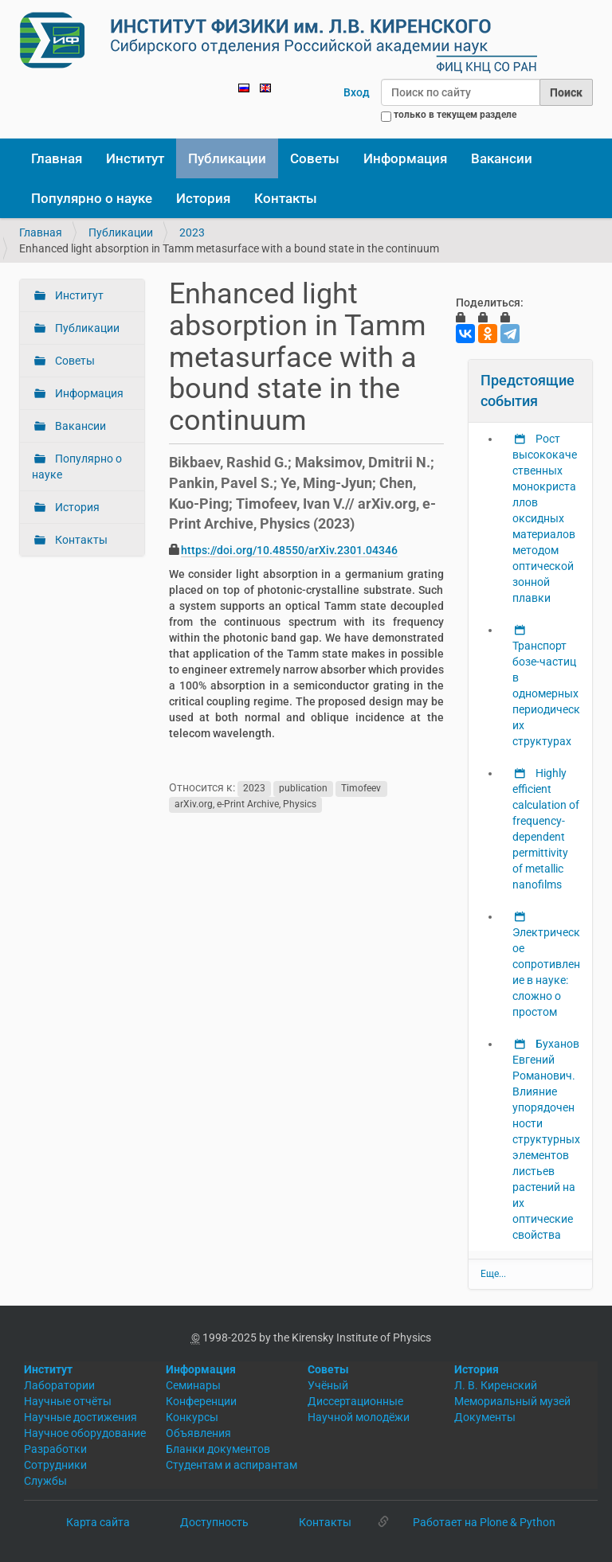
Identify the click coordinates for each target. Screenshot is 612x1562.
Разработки (55, 1449)
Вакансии (501, 158)
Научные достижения (80, 1417)
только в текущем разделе (455, 114)
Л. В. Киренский (495, 1385)
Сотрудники (55, 1465)
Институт (135, 158)
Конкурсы (192, 1417)
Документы (485, 1417)
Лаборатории (59, 1385)
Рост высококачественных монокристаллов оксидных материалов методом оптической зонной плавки (544, 518)
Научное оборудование (85, 1433)
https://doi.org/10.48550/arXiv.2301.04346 (289, 550)
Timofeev (361, 788)
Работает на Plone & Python (484, 1522)
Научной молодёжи (359, 1417)
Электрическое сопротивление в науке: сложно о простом (546, 972)
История (203, 198)
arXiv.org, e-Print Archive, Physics (245, 804)
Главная (56, 158)
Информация (405, 158)
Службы (45, 1480)
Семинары (193, 1385)
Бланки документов (218, 1449)
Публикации (227, 158)
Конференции (201, 1401)
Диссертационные (355, 1401)
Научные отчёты (68, 1401)
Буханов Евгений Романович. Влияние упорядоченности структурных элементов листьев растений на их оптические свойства (546, 1139)
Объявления (198, 1433)
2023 (192, 232)
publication (303, 788)
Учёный (328, 1385)
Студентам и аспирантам (231, 1465)
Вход (356, 92)
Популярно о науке (91, 198)
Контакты (285, 198)
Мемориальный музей (512, 1401)
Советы (314, 158)
